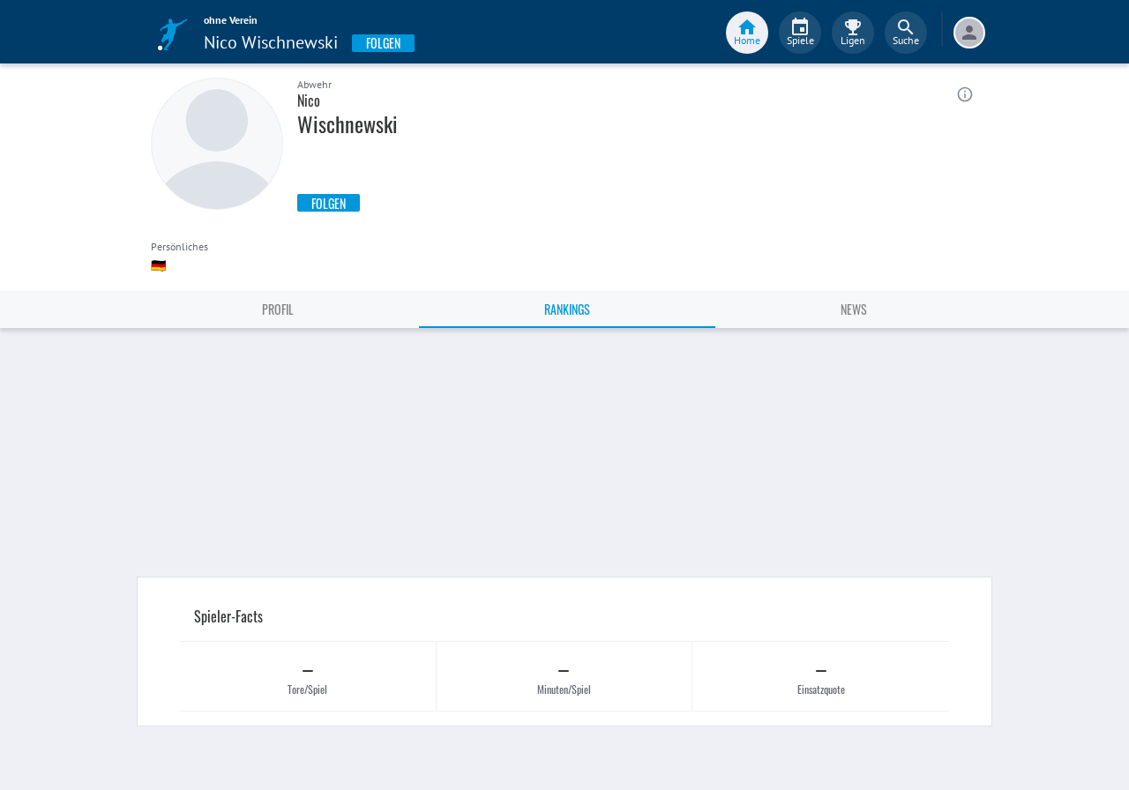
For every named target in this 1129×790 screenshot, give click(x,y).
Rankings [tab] (567, 309)
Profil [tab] (278, 309)
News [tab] (854, 309)
